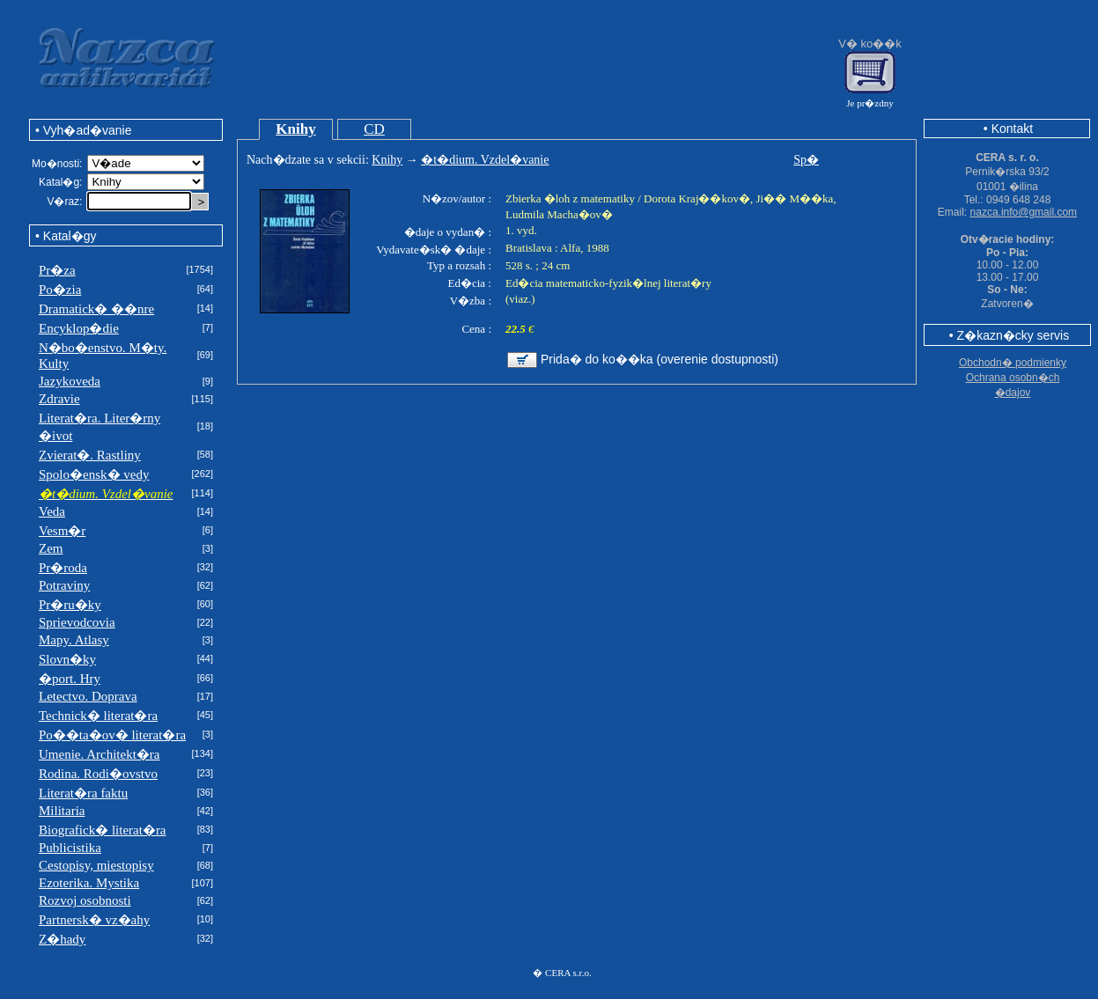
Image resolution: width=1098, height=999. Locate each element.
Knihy (295, 129)
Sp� (806, 159)
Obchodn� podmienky (1012, 362)
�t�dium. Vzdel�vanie (485, 159)
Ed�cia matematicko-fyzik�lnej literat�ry (608, 283)
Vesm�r (62, 531)
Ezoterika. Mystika (89, 883)
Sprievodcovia (77, 622)
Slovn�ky (67, 659)
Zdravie (59, 399)
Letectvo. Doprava (88, 696)
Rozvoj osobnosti (85, 900)
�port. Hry (69, 679)
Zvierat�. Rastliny (90, 455)
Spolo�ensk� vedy (94, 474)
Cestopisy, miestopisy (96, 865)
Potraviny (64, 585)
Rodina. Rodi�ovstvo (98, 774)
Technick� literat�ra (98, 716)
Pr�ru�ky (70, 605)
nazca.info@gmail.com (1024, 212)
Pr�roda (63, 568)
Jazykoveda (69, 381)
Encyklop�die (79, 328)
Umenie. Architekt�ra (99, 754)
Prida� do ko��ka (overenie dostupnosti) (659, 359)
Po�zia (60, 290)
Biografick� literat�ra (102, 830)
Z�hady (62, 939)
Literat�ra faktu (83, 793)
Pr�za (57, 270)
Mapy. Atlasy (74, 640)
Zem (51, 548)
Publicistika (70, 848)
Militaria (62, 811)
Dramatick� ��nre (96, 309)
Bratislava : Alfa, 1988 (557, 247)
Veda (52, 511)
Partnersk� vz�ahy (94, 920)
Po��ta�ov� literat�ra (112, 735)
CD (374, 129)
